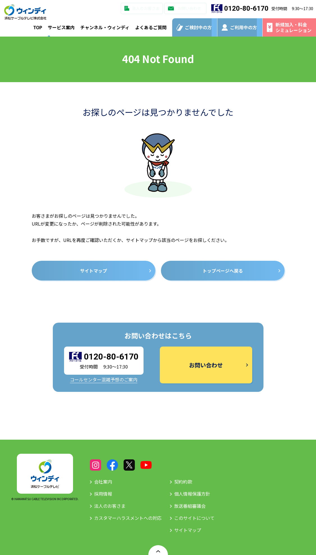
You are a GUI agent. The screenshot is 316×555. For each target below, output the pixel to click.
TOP (37, 27)
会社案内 (103, 481)
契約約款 (183, 481)
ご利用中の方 (243, 27)
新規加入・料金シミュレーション (294, 27)
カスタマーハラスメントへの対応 (128, 517)
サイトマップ (187, 530)
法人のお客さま (146, 8)
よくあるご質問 (151, 27)
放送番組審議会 (190, 505)
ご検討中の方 (198, 27)
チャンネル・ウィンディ (104, 27)
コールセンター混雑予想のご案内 (103, 379)
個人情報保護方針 (192, 493)
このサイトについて (194, 517)
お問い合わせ (189, 8)
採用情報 (103, 493)
